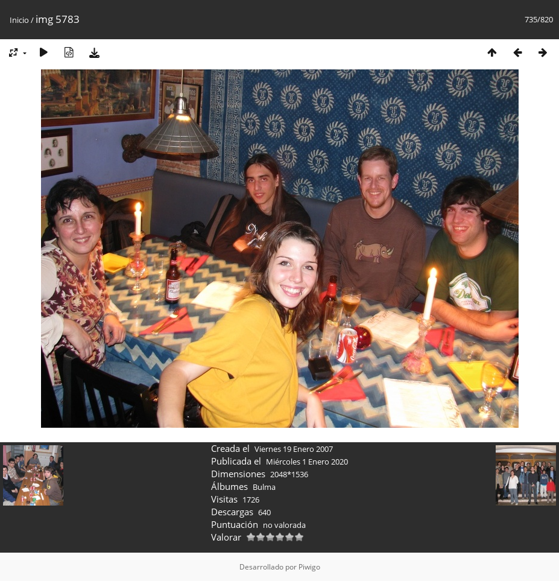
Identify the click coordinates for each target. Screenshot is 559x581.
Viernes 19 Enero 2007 (293, 448)
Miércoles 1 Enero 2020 (307, 461)
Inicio (19, 19)
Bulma (264, 486)
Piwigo (309, 567)
